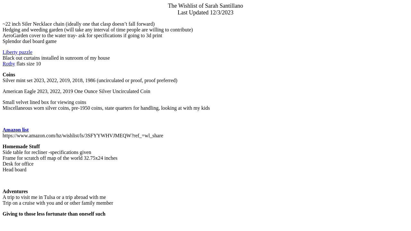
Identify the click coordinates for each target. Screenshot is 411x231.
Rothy (9, 63)
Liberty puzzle (17, 52)
